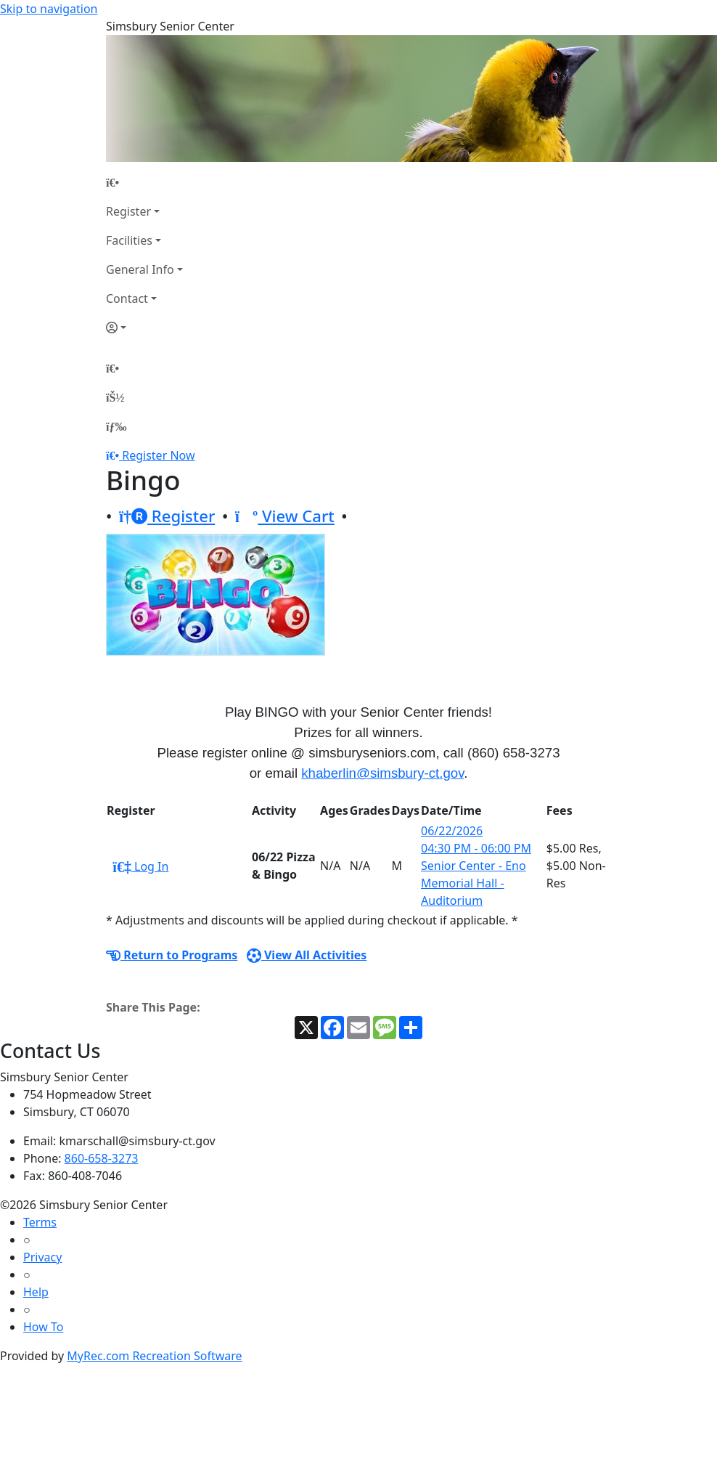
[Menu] (116, 426)
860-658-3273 (102, 1158)
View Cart (285, 515)
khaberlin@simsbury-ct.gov (382, 773)
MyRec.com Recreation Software (154, 1356)
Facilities (129, 240)
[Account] (144, 327)
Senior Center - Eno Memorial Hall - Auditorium (473, 883)
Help (36, 1292)
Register (128, 211)
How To (43, 1327)
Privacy (42, 1257)
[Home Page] (144, 182)
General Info (140, 269)
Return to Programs (171, 955)
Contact (127, 298)
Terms (40, 1222)
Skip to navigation (48, 9)
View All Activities (307, 955)
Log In (140, 866)
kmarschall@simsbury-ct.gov (138, 1141)
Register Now (158, 455)
